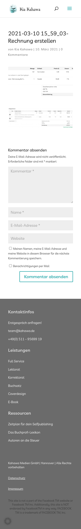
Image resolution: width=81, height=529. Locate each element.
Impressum (15, 489)
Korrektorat (16, 377)
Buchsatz (14, 386)
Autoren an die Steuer (24, 440)
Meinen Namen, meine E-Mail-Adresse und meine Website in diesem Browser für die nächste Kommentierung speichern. (38, 253)
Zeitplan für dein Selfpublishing (30, 424)
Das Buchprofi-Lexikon (24, 432)
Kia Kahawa (23, 49)
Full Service (16, 361)
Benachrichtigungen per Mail (29, 266)
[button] (8, 521)
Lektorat (14, 369)
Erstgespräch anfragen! (25, 323)
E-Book (13, 402)
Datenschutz (16, 478)
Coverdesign (17, 394)
